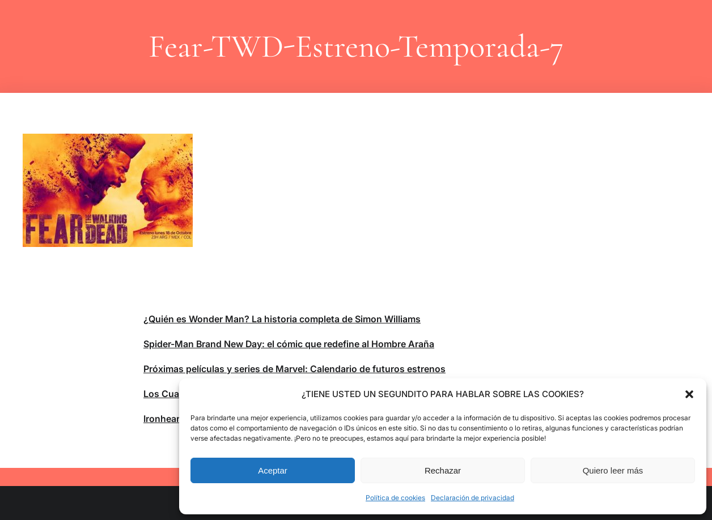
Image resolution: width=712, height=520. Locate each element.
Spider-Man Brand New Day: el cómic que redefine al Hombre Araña (288, 343)
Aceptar (272, 470)
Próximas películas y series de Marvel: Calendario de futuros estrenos (294, 368)
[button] (689, 394)
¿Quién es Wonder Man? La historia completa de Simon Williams (282, 319)
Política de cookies (395, 497)
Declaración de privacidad (472, 497)
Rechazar (443, 470)
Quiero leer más (613, 470)
